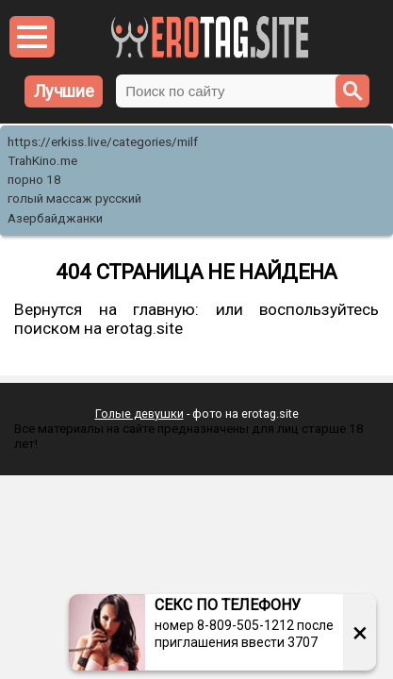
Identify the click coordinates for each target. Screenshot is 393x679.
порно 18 (34, 180)
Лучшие (64, 91)
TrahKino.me (42, 161)
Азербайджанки (55, 218)
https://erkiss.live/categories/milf (103, 142)
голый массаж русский (74, 198)
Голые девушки (139, 413)
